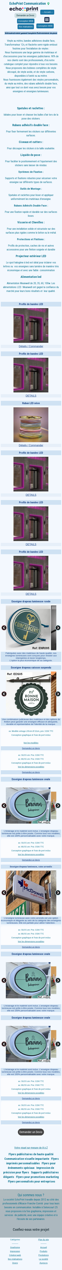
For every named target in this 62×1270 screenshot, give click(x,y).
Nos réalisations (26, 27)
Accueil (43, 1247)
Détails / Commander (31, 346)
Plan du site (43, 1239)
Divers (15, 1263)
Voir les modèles (31, 743)
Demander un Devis (25, 15)
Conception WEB (25, 21)
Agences (43, 1263)
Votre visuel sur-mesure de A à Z (31, 1147)
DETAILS (31, 395)
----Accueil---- (47, 12)
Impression (15, 1251)
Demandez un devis (31, 748)
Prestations (43, 1255)
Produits (43, 1251)
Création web (15, 1255)
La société (43, 1259)
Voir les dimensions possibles (31, 767)
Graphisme (15, 1247)
